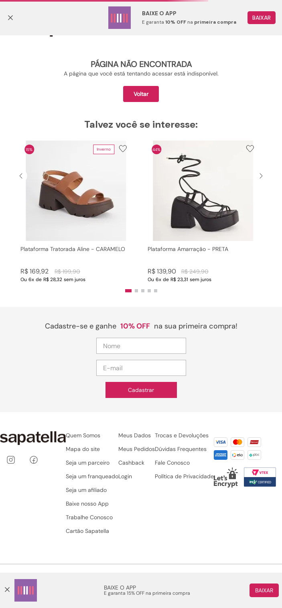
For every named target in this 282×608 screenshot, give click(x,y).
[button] (76, 211)
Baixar (264, 590)
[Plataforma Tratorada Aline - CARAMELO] (76, 211)
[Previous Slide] (20, 175)
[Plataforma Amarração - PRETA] (203, 211)
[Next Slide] (261, 175)
